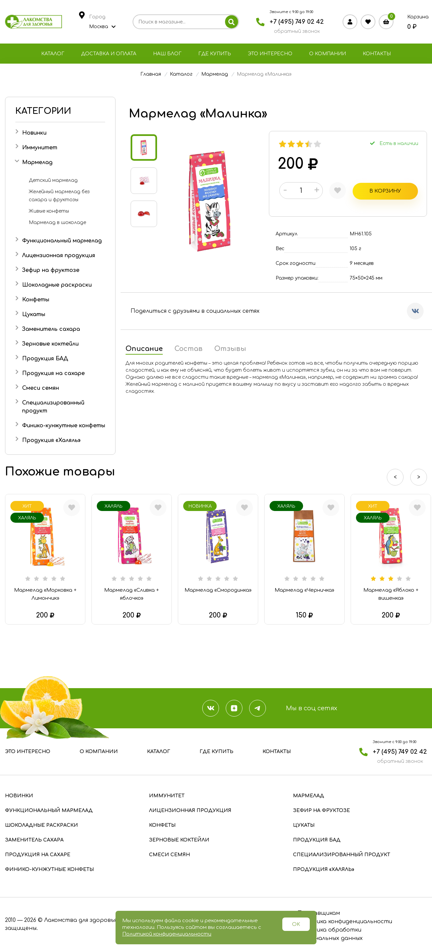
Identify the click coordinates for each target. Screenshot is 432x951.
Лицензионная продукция (58, 255)
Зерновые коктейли (50, 344)
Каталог (52, 53)
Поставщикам (318, 913)
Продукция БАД (45, 359)
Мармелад (37, 162)
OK (296, 924)
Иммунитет (39, 148)
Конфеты (35, 300)
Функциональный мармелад (62, 241)
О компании (327, 53)
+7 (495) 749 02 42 (297, 21)
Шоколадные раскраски (57, 285)
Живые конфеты (49, 211)
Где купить (214, 53)
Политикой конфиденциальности (166, 934)
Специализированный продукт (341, 854)
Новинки (34, 133)
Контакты (377, 53)
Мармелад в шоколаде (57, 222)
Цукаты (33, 314)
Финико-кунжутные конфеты (63, 426)
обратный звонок (297, 31)
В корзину (362, 190)
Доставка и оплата (108, 53)
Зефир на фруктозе (50, 270)
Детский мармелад (53, 180)
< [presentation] (395, 477)
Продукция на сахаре (53, 373)
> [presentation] (418, 477)
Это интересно (270, 53)
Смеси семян (40, 388)
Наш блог (167, 53)
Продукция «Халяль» (51, 440)
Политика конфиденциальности (344, 922)
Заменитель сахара (51, 329)
